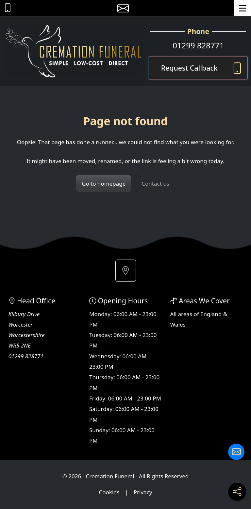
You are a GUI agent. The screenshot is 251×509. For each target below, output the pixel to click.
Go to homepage (104, 183)
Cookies (109, 492)
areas (185, 314)
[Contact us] (236, 452)
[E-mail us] (123, 8)
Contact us (155, 183)
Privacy (143, 492)
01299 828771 (198, 45)
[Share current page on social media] (237, 492)
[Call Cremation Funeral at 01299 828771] (6, 8)
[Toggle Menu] (242, 8)
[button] (125, 271)
